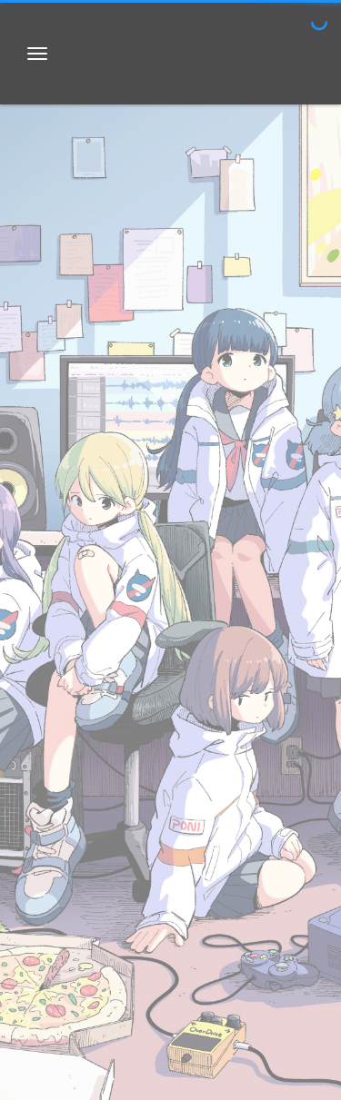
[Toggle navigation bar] (37, 53)
